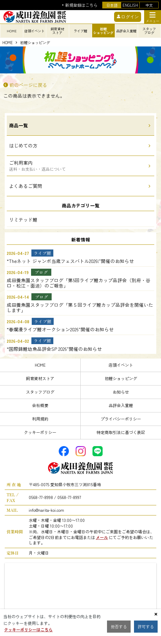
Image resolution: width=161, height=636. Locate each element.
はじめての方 (23, 145)
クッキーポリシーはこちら (28, 629)
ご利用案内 (37, 165)
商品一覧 (18, 125)
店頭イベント (121, 365)
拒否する (119, 626)
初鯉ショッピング (35, 42)
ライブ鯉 (80, 30)
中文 (149, 5)
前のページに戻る (28, 85)
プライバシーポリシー (121, 419)
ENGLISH (130, 5)
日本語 (111, 5)
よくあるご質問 (25, 185)
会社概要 (40, 405)
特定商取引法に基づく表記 (121, 432)
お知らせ (121, 392)
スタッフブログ (40, 392)
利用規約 (40, 419)
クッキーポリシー (40, 432)
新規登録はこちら (81, 5)
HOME (12, 30)
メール (102, 537)
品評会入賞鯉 (121, 405)
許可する (146, 626)
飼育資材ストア (40, 378)
